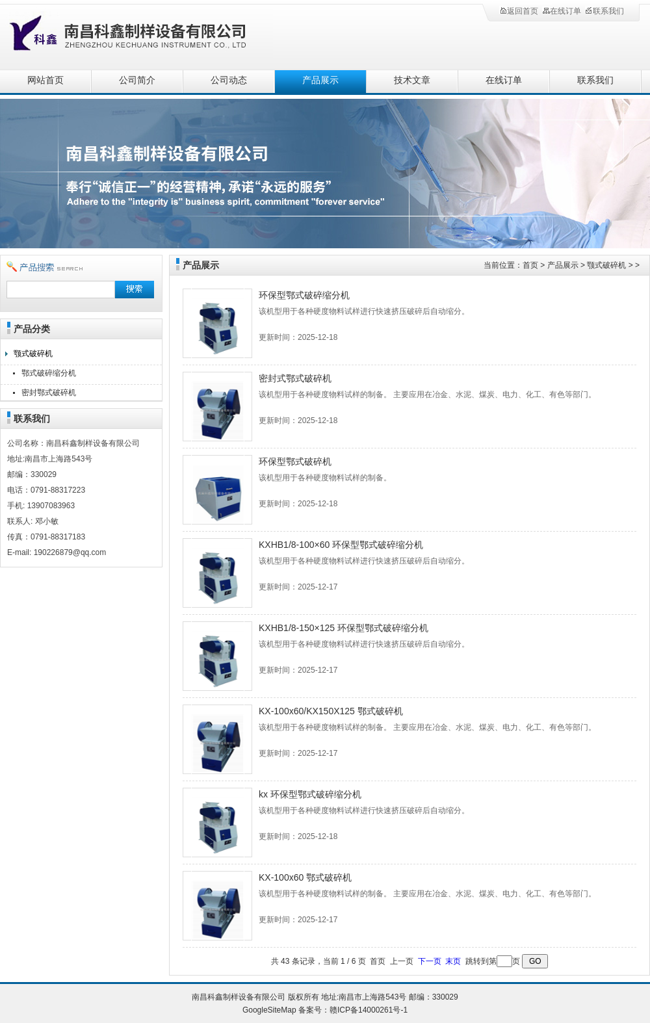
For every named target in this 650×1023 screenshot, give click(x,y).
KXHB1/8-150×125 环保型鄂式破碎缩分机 (343, 628)
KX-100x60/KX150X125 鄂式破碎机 (331, 711)
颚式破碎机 (33, 353)
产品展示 (320, 80)
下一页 (429, 961)
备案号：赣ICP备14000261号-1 (353, 1010)
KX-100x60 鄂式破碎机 (305, 877)
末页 (453, 961)
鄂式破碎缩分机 (48, 373)
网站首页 (45, 80)
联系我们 (604, 11)
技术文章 (412, 80)
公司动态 (229, 80)
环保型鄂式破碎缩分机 (304, 295)
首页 (530, 265)
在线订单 (561, 11)
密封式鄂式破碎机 (295, 378)
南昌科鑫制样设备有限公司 (143, 34)
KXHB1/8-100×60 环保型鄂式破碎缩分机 (341, 544)
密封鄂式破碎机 (48, 392)
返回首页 (518, 11)
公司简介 (137, 80)
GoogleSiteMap (269, 1010)
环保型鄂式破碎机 (295, 461)
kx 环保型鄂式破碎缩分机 (310, 794)
